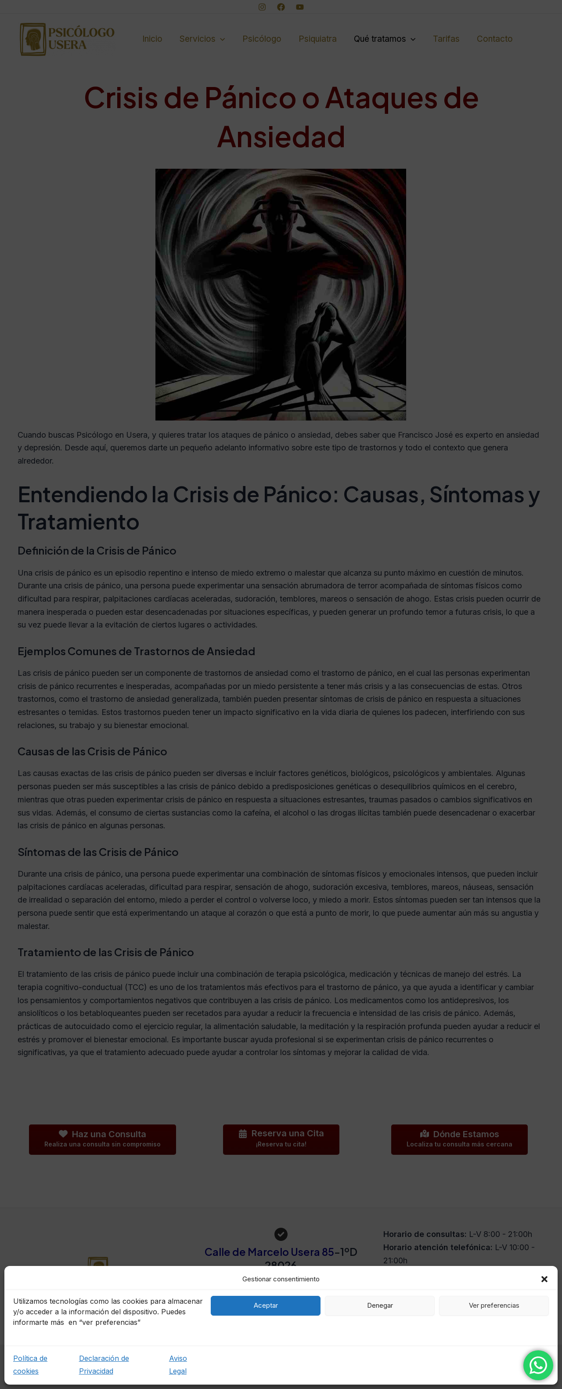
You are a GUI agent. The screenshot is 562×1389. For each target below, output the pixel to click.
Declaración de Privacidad (104, 1365)
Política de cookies (30, 1365)
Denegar (380, 1305)
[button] (544, 1279)
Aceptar (266, 1305)
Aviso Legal (178, 1365)
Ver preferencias (494, 1305)
